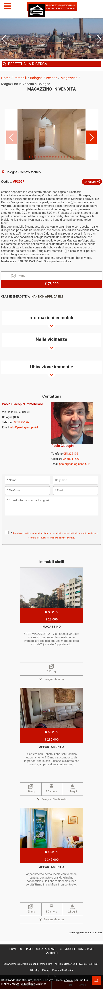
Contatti (52, 952)
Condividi (92, 182)
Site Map (35, 970)
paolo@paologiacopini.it (74, 464)
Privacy (46, 970)
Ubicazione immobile (51, 366)
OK (96, 980)
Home (13, 949)
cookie (68, 980)
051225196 (21, 422)
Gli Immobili (67, 949)
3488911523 (71, 459)
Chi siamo (26, 949)
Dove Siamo (86, 949)
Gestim (69, 970)
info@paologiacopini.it (24, 427)
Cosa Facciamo (46, 949)
